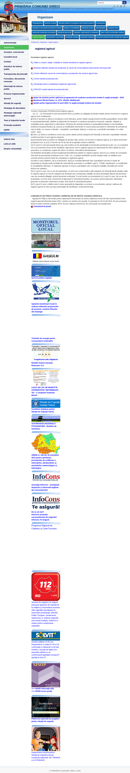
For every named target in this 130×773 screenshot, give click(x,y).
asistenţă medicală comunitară (44, 32)
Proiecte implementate (14, 94)
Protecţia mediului (12, 125)
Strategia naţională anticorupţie (12, 114)
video (50, 245)
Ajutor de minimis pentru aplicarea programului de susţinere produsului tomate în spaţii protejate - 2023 (78, 97)
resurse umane (50, 23)
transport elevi (113, 28)
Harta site (36, 42)
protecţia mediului (87, 37)
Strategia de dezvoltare (14, 108)
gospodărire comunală (54, 37)
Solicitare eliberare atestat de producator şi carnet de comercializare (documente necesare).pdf (71, 68)
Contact (7, 61)
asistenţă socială (72, 37)
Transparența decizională (15, 74)
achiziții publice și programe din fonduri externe (76, 23)
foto (41, 245)
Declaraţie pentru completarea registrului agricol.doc (53, 84)
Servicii (7, 98)
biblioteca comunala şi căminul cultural (47, 28)
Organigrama (37, 23)
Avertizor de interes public (13, 67)
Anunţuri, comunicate (14, 52)
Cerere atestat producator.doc (44, 79)
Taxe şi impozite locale (14, 120)
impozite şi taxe (88, 28)
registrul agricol (38, 37)
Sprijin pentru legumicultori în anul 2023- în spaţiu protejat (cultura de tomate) (67, 103)
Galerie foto (9, 139)
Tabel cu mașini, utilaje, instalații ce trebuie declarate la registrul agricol (61, 62)
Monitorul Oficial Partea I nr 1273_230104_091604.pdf (56, 100)
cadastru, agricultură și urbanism (86, 32)
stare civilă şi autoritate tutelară (112, 32)
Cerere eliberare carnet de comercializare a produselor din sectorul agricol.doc (64, 73)
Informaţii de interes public (13, 87)
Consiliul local (10, 57)
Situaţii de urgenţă (12, 103)
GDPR (6, 130)
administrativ (100, 28)
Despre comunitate (12, 148)
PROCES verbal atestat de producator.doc (49, 89)
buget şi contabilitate (72, 28)
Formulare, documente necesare (14, 80)
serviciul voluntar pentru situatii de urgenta (112, 37)
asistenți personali (64, 32)
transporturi (100, 23)
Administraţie (10, 43)
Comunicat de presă (41, 206)
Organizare (9, 47)
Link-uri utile (10, 144)
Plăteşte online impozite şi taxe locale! (46, 261)
